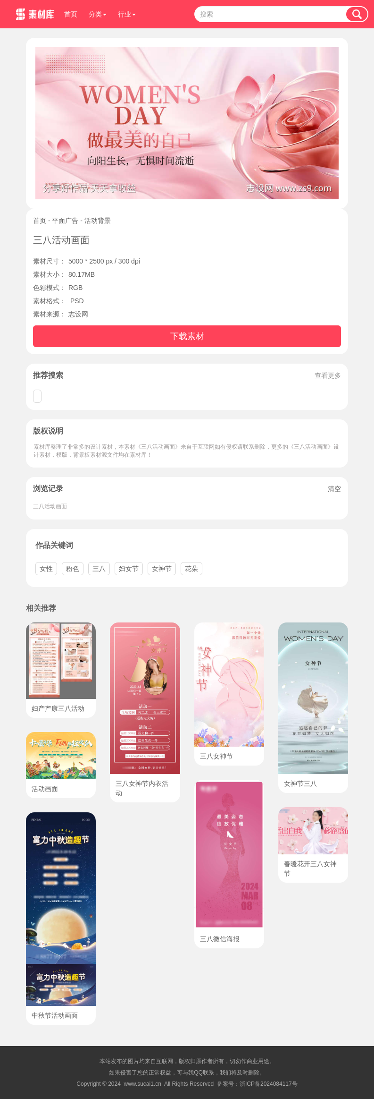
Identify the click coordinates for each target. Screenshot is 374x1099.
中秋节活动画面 (55, 1015)
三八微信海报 (220, 939)
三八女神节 (216, 756)
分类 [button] (98, 14)
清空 (334, 489)
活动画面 (45, 788)
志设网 (78, 314)
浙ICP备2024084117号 (269, 1084)
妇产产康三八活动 (58, 708)
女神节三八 (300, 783)
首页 (70, 14)
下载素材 (187, 336)
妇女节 (129, 568)
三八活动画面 (50, 506)
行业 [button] (127, 14)
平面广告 (65, 220)
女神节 (162, 568)
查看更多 (328, 375)
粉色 (72, 568)
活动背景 (97, 220)
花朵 (191, 568)
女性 (46, 568)
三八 (99, 568)
